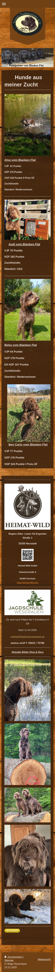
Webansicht (44, 959)
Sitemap (8, 960)
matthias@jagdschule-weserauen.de (27, 636)
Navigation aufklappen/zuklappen (27, 4)
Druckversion (13, 957)
